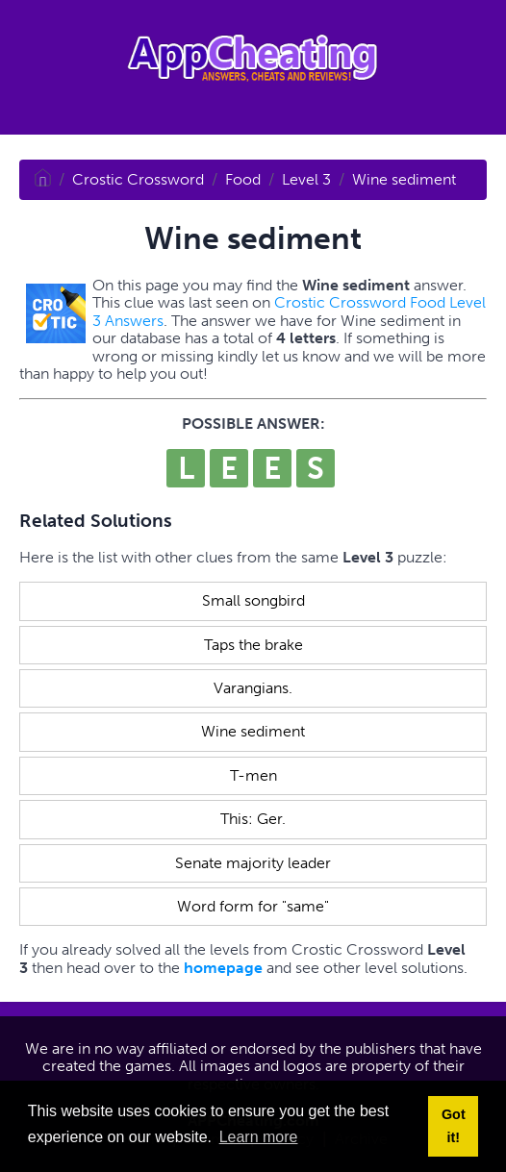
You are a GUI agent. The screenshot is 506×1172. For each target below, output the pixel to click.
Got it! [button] (454, 1126)
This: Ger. (253, 819)
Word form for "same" (253, 906)
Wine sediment (404, 179)
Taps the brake (253, 645)
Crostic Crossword (138, 179)
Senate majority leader (253, 863)
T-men (253, 775)
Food (243, 179)
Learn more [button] (258, 1137)
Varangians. (253, 688)
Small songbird (253, 600)
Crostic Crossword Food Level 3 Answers (289, 311)
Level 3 (306, 179)
